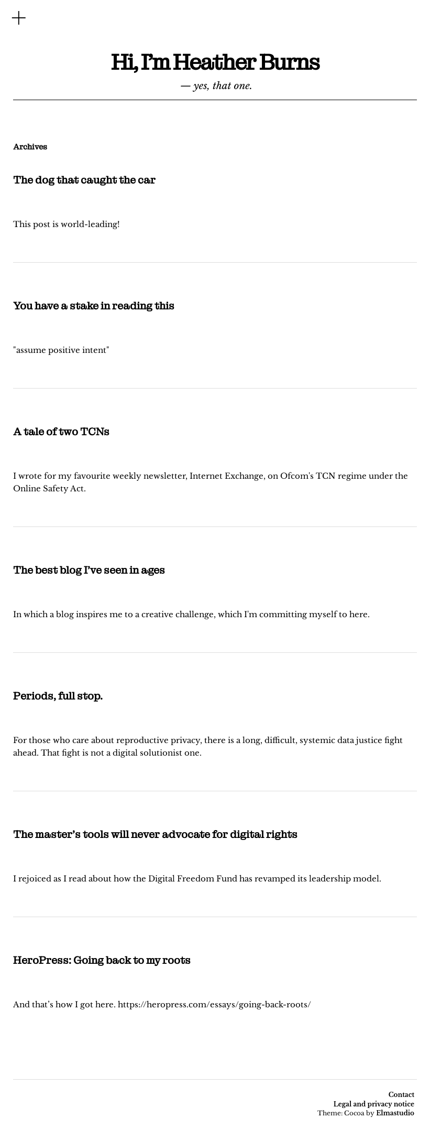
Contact (401, 1095)
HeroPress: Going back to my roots (102, 960)
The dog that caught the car (84, 180)
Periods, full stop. (58, 696)
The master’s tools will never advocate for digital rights (155, 834)
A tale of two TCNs (61, 431)
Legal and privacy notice (374, 1104)
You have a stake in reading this (93, 306)
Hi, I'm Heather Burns (215, 62)
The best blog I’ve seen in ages (89, 570)
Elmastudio (395, 1113)
